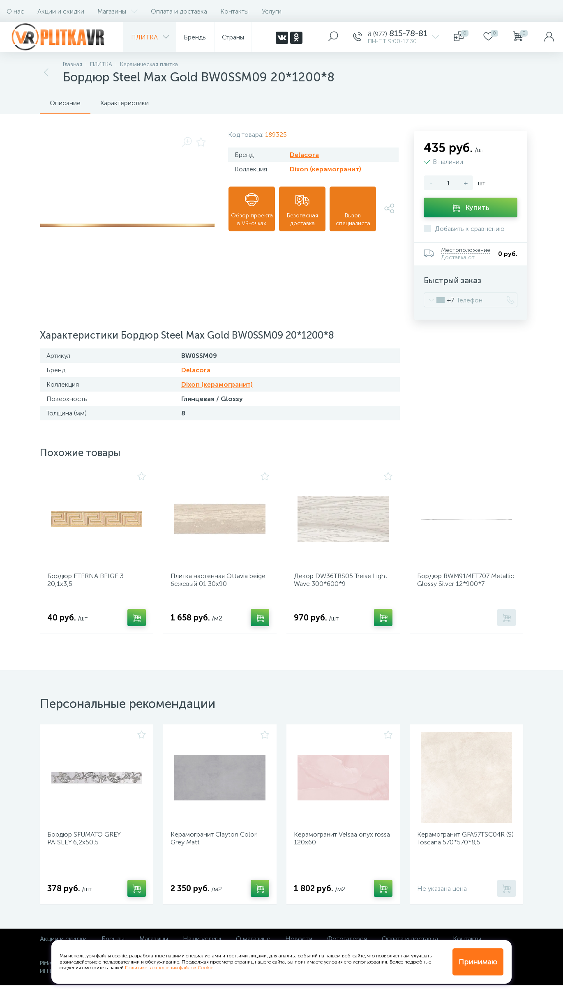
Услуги (272, 11)
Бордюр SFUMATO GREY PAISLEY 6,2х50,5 (86, 846)
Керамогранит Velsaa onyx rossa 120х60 (336, 846)
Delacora (304, 155)
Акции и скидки (60, 11)
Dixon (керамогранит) (325, 169)
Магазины (117, 11)
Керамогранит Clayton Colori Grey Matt (217, 846)
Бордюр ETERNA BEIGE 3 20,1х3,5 (88, 582)
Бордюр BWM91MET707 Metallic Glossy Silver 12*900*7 (466, 582)
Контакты (234, 11)
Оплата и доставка (179, 11)
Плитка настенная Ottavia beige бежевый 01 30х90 (212, 582)
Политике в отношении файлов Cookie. (170, 968)
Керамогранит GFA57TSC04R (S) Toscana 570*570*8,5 (464, 846)
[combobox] (439, 300)
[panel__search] (333, 37)
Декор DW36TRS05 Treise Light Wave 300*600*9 (335, 582)
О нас (15, 11)
